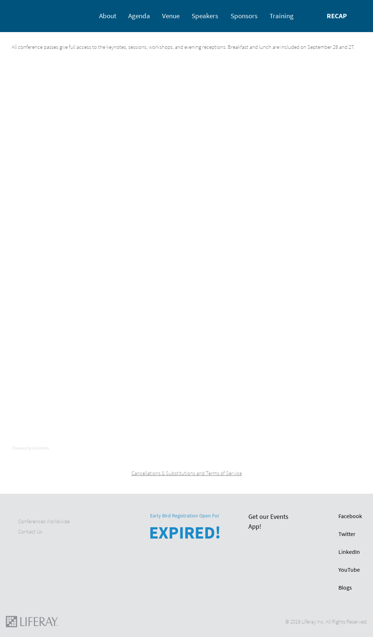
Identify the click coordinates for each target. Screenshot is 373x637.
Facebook (350, 516)
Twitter (347, 534)
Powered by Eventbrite (30, 448)
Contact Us (30, 531)
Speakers (205, 15)
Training (282, 15)
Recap (337, 15)
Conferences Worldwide (44, 521)
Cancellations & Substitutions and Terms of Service (186, 473)
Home (19, 15)
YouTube (349, 570)
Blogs (345, 587)
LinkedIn (349, 552)
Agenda (139, 15)
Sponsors (244, 15)
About (107, 15)
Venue (171, 15)
